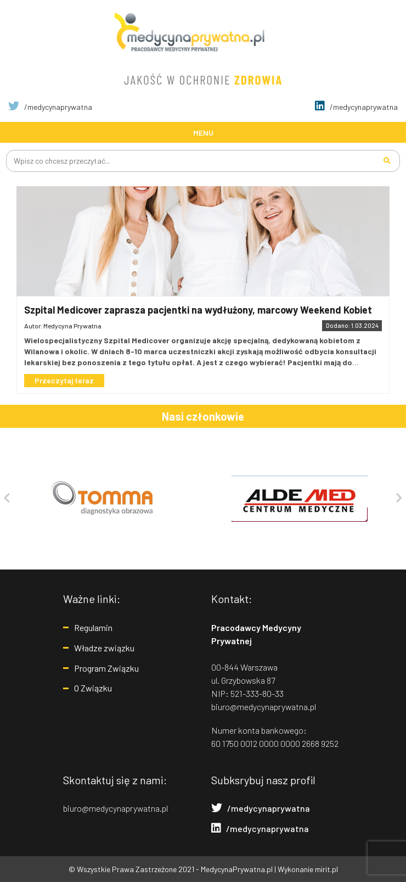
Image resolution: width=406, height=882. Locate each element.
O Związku (93, 688)
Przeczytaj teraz (64, 380)
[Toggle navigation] (203, 132)
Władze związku (104, 648)
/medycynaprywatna (50, 106)
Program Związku (106, 668)
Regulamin (93, 627)
